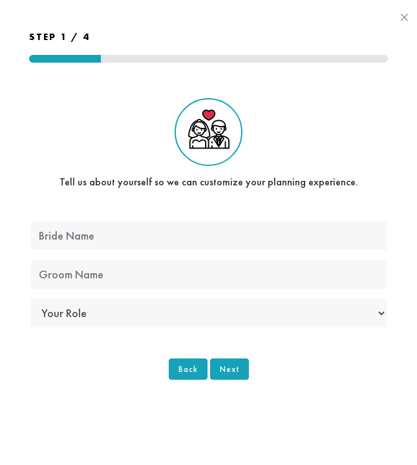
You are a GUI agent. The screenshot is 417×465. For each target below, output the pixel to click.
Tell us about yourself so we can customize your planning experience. (208, 143)
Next (229, 369)
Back (188, 369)
